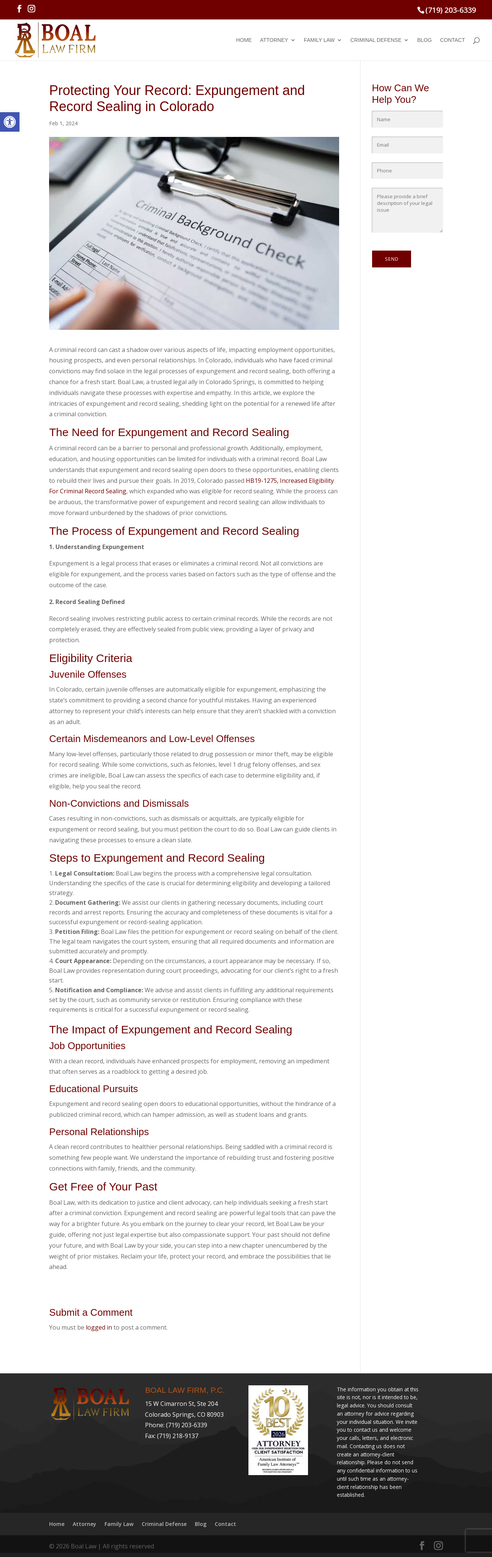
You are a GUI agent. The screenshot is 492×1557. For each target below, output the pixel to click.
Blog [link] (424, 40)
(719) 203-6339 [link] (450, 10)
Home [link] (244, 40)
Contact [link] (452, 40)
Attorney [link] (274, 40)
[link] (9, 122)
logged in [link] (99, 1327)
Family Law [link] (319, 40)
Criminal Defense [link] (375, 40)
